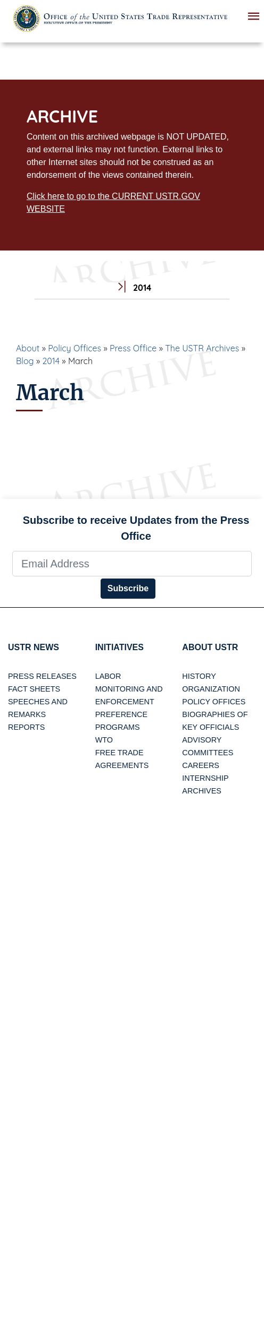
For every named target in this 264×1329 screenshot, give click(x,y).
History (199, 676)
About (27, 348)
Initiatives (119, 647)
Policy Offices (74, 348)
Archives (201, 791)
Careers (200, 765)
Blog (25, 361)
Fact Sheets (34, 689)
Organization (211, 689)
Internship (205, 778)
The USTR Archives (202, 348)
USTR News (33, 647)
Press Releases (42, 676)
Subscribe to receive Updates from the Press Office (136, 528)
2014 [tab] (131, 288)
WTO (104, 740)
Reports (26, 727)
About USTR (210, 647)
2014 (51, 361)
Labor (108, 676)
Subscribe (128, 588)
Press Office (133, 348)
